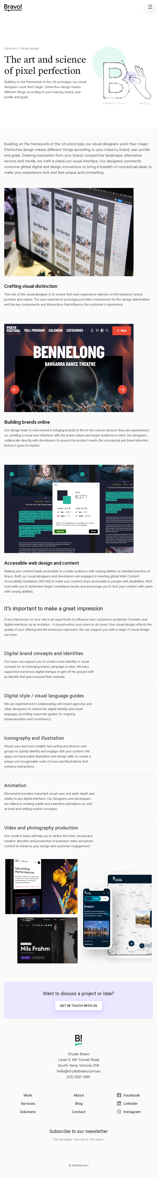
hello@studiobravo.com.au (78, 1070)
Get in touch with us (78, 1005)
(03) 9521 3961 (78, 1076)
